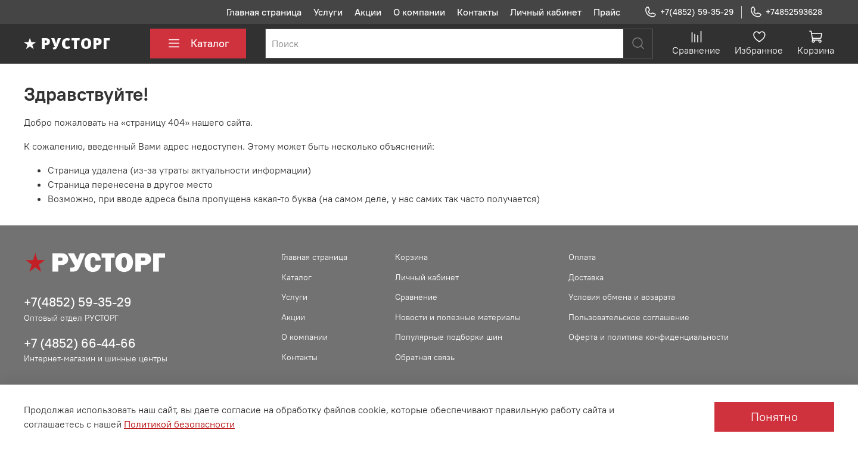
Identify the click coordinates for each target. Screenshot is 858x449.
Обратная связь (425, 357)
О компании (419, 12)
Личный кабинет (546, 12)
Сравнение (416, 297)
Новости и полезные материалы (458, 317)
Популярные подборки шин (448, 337)
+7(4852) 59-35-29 (688, 12)
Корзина (411, 257)
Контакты (477, 12)
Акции (368, 12)
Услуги (328, 12)
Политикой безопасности (179, 424)
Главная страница (263, 12)
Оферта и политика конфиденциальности (648, 337)
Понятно (774, 416)
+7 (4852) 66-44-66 (80, 343)
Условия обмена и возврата (621, 297)
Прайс (606, 12)
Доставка (586, 277)
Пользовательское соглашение (628, 317)
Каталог (198, 43)
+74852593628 (786, 12)
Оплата (582, 257)
